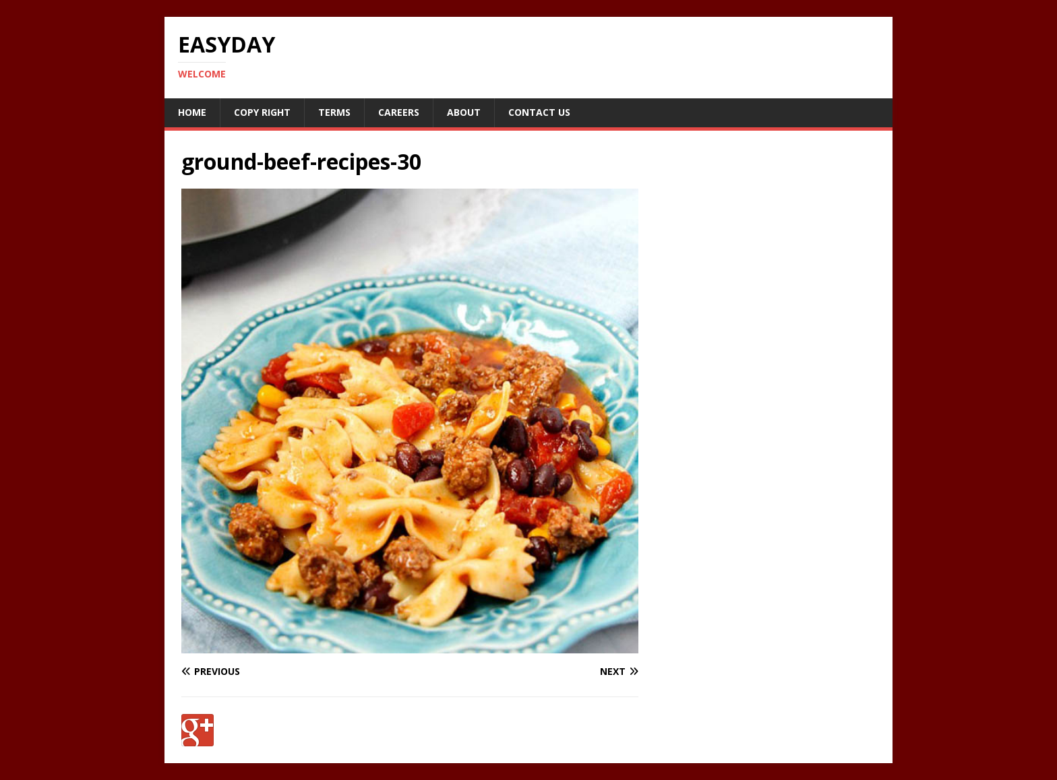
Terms (334, 112)
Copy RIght (262, 112)
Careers (398, 112)
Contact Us (539, 112)
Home (192, 112)
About (464, 112)
